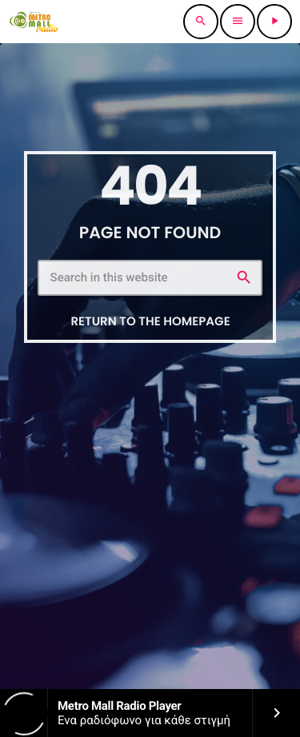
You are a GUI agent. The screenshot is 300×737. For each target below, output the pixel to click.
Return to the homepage (150, 321)
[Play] (274, 21)
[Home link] (34, 21)
